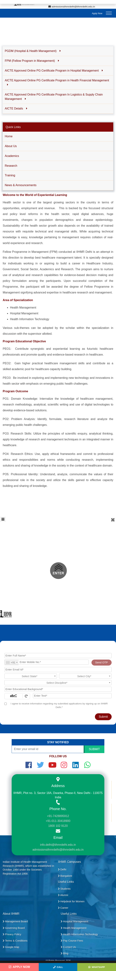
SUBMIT (94, 749)
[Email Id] (58, 669)
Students (64, 888)
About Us (11, 146)
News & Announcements (20, 185)
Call (58, 967)
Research (11, 165)
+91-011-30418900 (58, 820)
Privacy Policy (12, 934)
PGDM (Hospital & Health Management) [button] (33, 50)
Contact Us (68, 947)
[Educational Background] (58, 689)
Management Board (15, 921)
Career (63, 907)
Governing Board (14, 928)
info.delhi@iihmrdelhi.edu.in (58, 844)
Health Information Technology (79, 934)
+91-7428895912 (58, 816)
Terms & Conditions (15, 940)
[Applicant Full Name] (58, 655)
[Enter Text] (72, 695)
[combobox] (12, 662)
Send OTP (101, 662)
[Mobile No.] (46, 662)
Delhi (62, 869)
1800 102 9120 (58, 825)
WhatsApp (96, 967)
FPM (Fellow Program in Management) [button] (32, 60)
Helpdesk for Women (71, 901)
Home (9, 136)
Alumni (63, 895)
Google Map (11, 947)
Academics (12, 155)
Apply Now (97, 13)
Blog (64, 953)
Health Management (73, 928)
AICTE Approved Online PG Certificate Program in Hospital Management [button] (54, 70)
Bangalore (65, 875)
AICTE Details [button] (16, 108)
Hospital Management (74, 921)
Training (10, 175)
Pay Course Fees (72, 940)
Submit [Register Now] (103, 716)
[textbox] (31, 676)
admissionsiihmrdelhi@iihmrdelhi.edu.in (71, 6)
